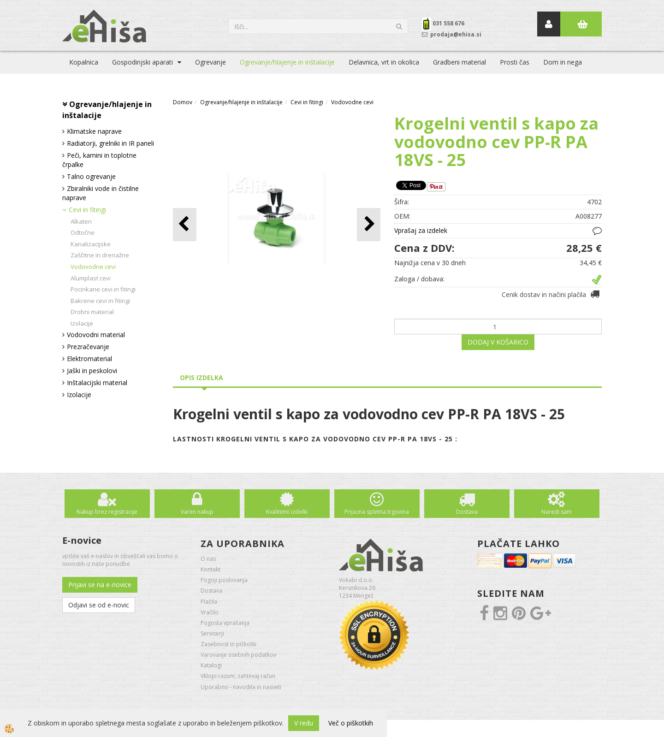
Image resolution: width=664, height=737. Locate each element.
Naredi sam (556, 512)
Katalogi (211, 665)
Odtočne (83, 232)
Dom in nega (562, 62)
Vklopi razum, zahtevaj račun (238, 676)
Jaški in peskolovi (92, 370)
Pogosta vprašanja (225, 623)
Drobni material (92, 312)
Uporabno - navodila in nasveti (241, 687)
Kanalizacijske (91, 244)
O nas (208, 559)
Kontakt (210, 569)
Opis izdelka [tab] (201, 377)
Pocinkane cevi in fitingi (103, 289)
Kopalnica (83, 62)
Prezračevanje (88, 346)
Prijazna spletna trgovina (376, 512)
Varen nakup (197, 512)
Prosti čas (514, 62)
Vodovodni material (96, 334)
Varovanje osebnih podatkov (238, 655)
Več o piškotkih (350, 723)
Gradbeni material (459, 62)
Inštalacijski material (97, 382)
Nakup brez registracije (107, 512)
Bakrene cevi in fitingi (100, 301)
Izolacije (82, 323)
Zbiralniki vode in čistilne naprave (100, 193)
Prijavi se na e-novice (99, 584)
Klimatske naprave (94, 131)
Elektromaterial (89, 358)
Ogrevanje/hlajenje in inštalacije (287, 62)
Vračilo (210, 612)
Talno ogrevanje (91, 176)
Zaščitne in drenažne (100, 255)
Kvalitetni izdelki (287, 512)
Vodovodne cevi (93, 266)
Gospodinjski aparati (142, 62)
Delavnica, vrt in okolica (384, 62)
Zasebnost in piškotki (228, 644)
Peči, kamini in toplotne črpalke (99, 160)
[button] (368, 224)
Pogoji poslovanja (224, 580)
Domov (182, 102)
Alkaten (81, 221)
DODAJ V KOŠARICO (498, 342)
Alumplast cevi (91, 278)
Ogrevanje (210, 62)
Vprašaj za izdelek (420, 230)
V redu (303, 723)
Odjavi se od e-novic (98, 604)
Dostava (467, 512)
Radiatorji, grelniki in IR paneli (110, 143)
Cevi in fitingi (87, 209)
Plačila (209, 602)
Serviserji (212, 633)
